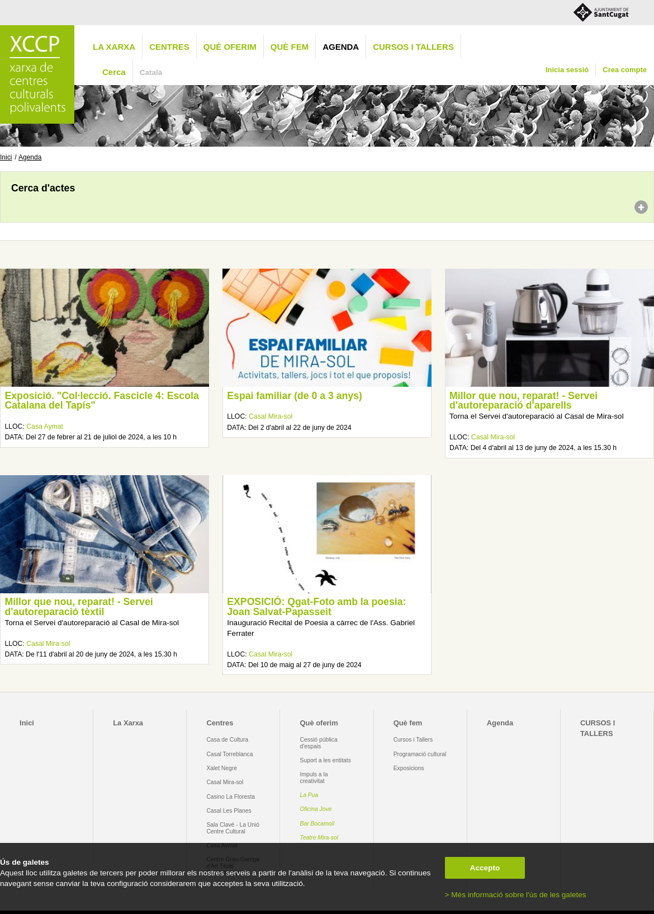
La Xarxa (114, 46)
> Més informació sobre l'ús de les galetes (515, 894)
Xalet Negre (221, 768)
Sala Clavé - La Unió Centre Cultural (232, 828)
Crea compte (625, 69)
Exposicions (409, 768)
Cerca (114, 72)
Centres (169, 46)
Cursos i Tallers (413, 740)
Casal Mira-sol (270, 416)
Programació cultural (420, 754)
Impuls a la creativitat (314, 777)
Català (151, 72)
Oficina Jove (316, 809)
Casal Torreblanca (229, 754)
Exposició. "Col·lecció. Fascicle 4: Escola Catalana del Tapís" (101, 400)
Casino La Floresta (230, 797)
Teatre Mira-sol (319, 838)
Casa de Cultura (227, 740)
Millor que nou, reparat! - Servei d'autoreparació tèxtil (78, 606)
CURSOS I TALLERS (413, 46)
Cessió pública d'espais (319, 743)
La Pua (309, 795)
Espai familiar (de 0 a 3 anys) (294, 395)
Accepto (485, 868)
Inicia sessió (567, 69)
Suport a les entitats (325, 760)
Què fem (290, 46)
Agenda (341, 46)
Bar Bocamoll (317, 824)
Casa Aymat (44, 426)
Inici (6, 157)
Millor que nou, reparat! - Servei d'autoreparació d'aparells (523, 400)
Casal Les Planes (228, 811)
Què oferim (230, 46)
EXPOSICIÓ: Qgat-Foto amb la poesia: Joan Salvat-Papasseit (316, 606)
